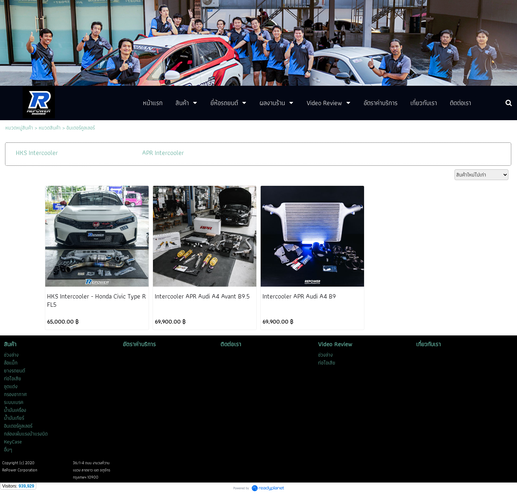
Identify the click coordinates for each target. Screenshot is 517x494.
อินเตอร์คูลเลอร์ (80, 128)
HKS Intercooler (37, 152)
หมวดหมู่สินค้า (19, 128)
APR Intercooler (163, 152)
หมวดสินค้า (50, 128)
